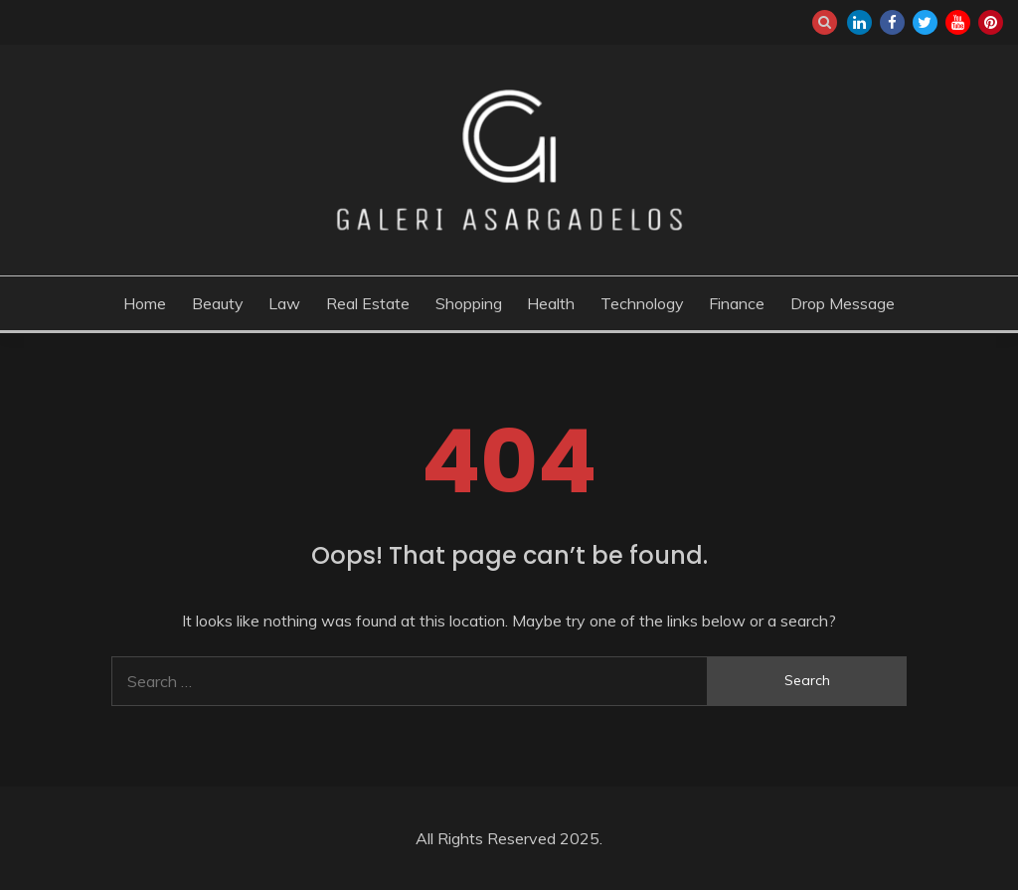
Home (144, 303)
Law (284, 303)
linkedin (859, 22)
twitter (925, 22)
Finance (736, 303)
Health (551, 303)
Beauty (218, 303)
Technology (642, 303)
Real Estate (368, 303)
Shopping (468, 303)
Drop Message (842, 303)
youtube (957, 22)
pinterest (990, 22)
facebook (892, 22)
